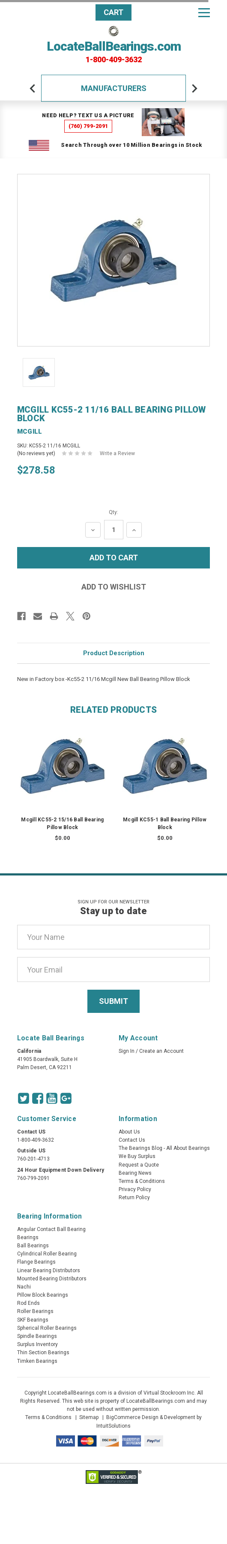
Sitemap (89, 1417)
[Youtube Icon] (51, 1098)
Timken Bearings (37, 1361)
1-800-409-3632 (114, 60)
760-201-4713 (33, 1159)
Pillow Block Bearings (42, 1295)
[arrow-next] (194, 88)
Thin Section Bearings (43, 1352)
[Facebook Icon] (37, 1098)
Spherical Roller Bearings (47, 1328)
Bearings (28, 1237)
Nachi (24, 1287)
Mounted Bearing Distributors (52, 1279)
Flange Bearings (36, 1262)
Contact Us (132, 1140)
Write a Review (117, 453)
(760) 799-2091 (88, 126)
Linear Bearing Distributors (48, 1270)
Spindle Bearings (37, 1336)
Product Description (113, 653)
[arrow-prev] (32, 88)
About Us (129, 1132)
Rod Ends (28, 1303)
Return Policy (134, 1197)
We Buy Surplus (137, 1156)
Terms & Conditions (142, 1181)
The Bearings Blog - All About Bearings (164, 1148)
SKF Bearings (32, 1320)
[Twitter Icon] (23, 1098)
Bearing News (135, 1173)
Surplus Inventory (37, 1344)
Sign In (126, 1051)
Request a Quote (139, 1165)
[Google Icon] (66, 1098)
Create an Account (161, 1051)
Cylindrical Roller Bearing (47, 1254)
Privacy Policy (135, 1189)
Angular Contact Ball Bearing (51, 1229)
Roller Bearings (35, 1311)
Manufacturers (113, 88)
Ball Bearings (33, 1246)
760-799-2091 (33, 1178)
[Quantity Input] (113, 529)
